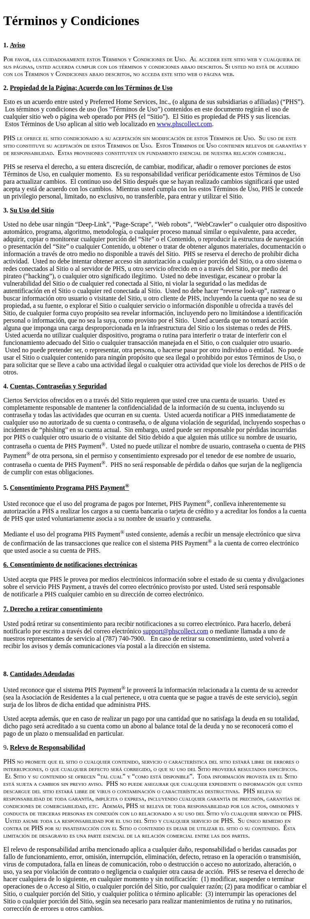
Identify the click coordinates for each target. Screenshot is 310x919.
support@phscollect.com (175, 631)
